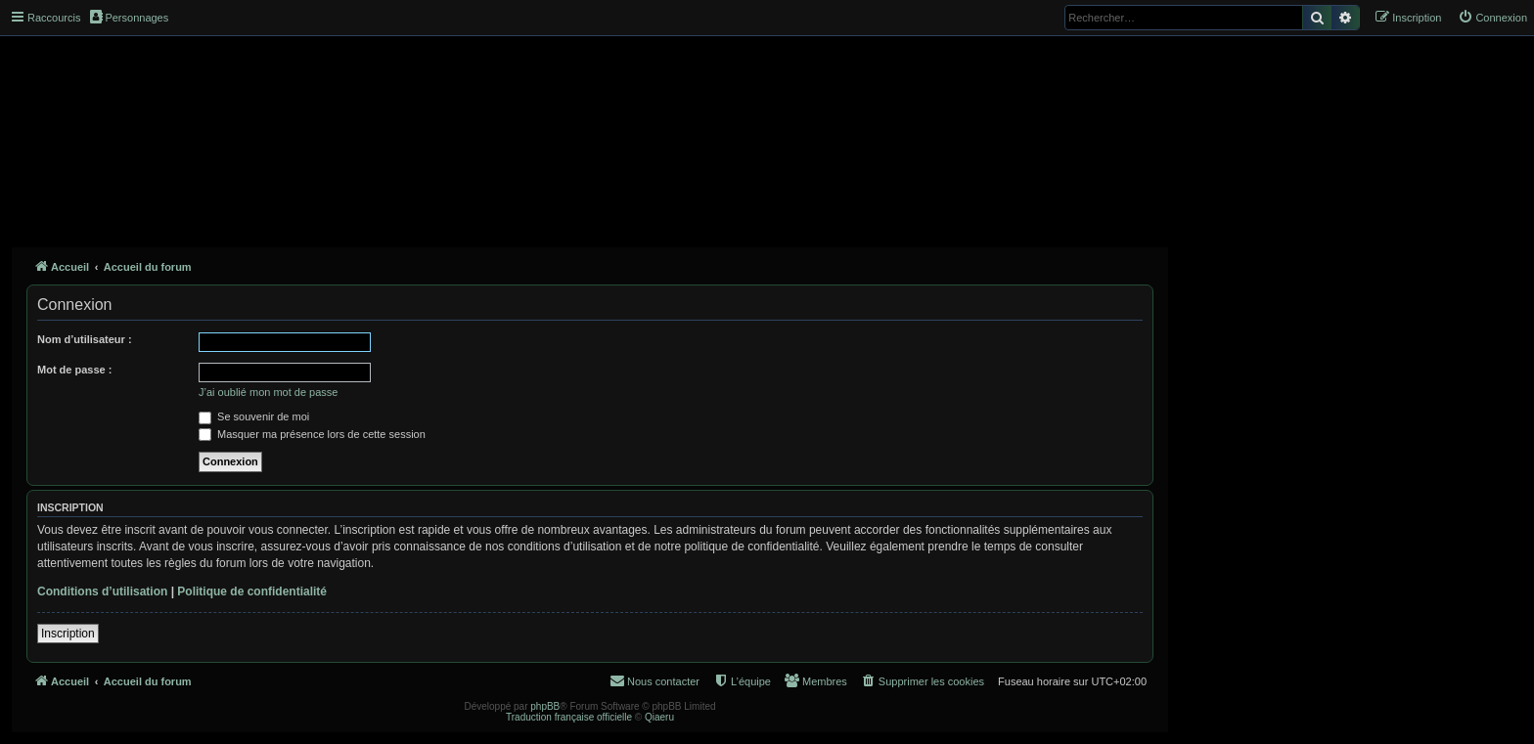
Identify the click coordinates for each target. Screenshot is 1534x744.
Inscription (68, 633)
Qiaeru (659, 717)
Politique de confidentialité (252, 591)
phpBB (545, 706)
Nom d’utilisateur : (84, 339)
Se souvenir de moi (254, 416)
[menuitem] (1492, 17)
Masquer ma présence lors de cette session (312, 434)
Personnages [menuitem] (129, 16)
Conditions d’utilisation (102, 591)
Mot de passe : (74, 369)
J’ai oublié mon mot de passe (268, 392)
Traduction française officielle (569, 717)
